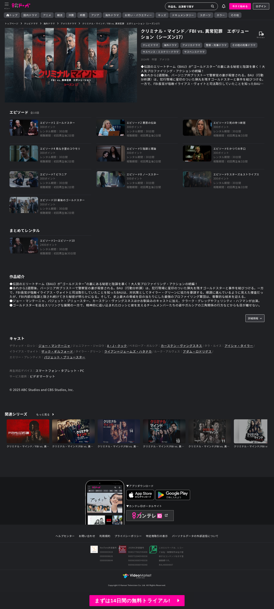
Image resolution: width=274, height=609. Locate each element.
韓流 (60, 15)
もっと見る (43, 414)
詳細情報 (255, 318)
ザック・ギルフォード (57, 351)
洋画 (71, 15)
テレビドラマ (150, 45)
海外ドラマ (112, 15)
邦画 (82, 15)
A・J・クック (117, 346)
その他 (235, 15)
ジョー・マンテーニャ (54, 346)
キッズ (162, 15)
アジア (95, 15)
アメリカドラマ (191, 45)
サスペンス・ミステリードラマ (161, 52)
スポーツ (205, 15)
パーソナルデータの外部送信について (195, 536)
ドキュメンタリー (183, 15)
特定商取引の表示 (157, 536)
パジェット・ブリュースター (64, 357)
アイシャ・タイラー (239, 346)
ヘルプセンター (65, 536)
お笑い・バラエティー (138, 15)
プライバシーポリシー (128, 536)
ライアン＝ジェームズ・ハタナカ (128, 351)
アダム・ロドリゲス (197, 351)
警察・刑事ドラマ (216, 45)
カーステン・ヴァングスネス (181, 346)
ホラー (221, 15)
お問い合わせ (87, 536)
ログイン (261, 6)
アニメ (47, 15)
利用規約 (104, 536)
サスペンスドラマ (194, 52)
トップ (12, 15)
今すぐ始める (240, 6)
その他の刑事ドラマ (243, 45)
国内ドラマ (30, 15)
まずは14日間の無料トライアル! (137, 600)
